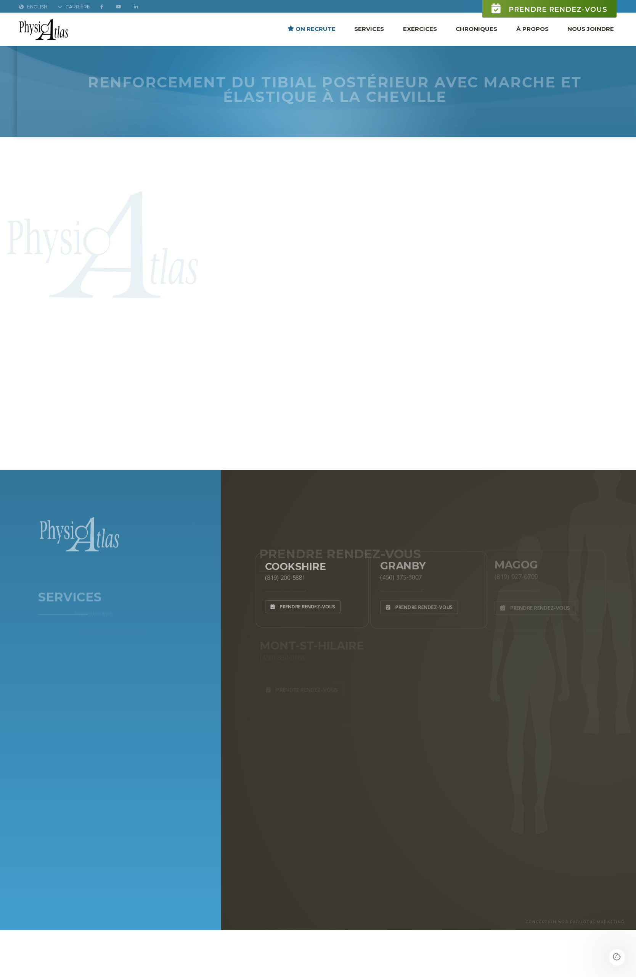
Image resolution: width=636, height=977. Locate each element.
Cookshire (294, 564)
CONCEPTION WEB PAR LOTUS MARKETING (575, 921)
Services (369, 28)
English (33, 7)
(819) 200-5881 (282, 576)
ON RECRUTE (311, 28)
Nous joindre (590, 28)
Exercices (420, 28)
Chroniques (476, 28)
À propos (532, 28)
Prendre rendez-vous (549, 9)
